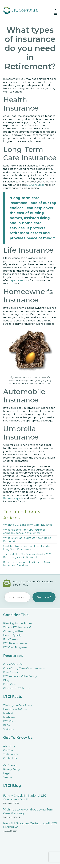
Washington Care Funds (17, 705)
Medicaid (8, 713)
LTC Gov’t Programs (15, 647)
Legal (6, 773)
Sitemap (8, 777)
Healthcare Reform (15, 709)
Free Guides (10, 672)
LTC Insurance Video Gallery (20, 676)
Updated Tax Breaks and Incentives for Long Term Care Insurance (27, 547)
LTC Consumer (35, 184)
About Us (9, 746)
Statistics (8, 729)
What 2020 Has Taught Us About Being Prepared (27, 539)
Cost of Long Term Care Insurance (24, 668)
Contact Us (10, 758)
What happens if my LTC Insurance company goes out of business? (24, 531)
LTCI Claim (9, 721)
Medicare (9, 717)
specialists (17, 280)
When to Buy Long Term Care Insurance (27, 524)
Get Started (10, 765)
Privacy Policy (11, 769)
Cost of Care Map (13, 664)
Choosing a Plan (13, 631)
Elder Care (9, 684)
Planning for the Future (17, 623)
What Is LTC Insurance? (17, 627)
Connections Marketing (36, 858)
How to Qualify (12, 635)
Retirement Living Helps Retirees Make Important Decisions (27, 564)
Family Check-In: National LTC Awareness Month (24, 797)
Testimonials (10, 754)
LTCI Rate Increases (15, 643)
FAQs (6, 725)
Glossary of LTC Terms (16, 688)
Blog (6, 680)
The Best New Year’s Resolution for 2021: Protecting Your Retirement (27, 556)
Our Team (9, 750)
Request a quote (13, 498)
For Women (10, 639)
